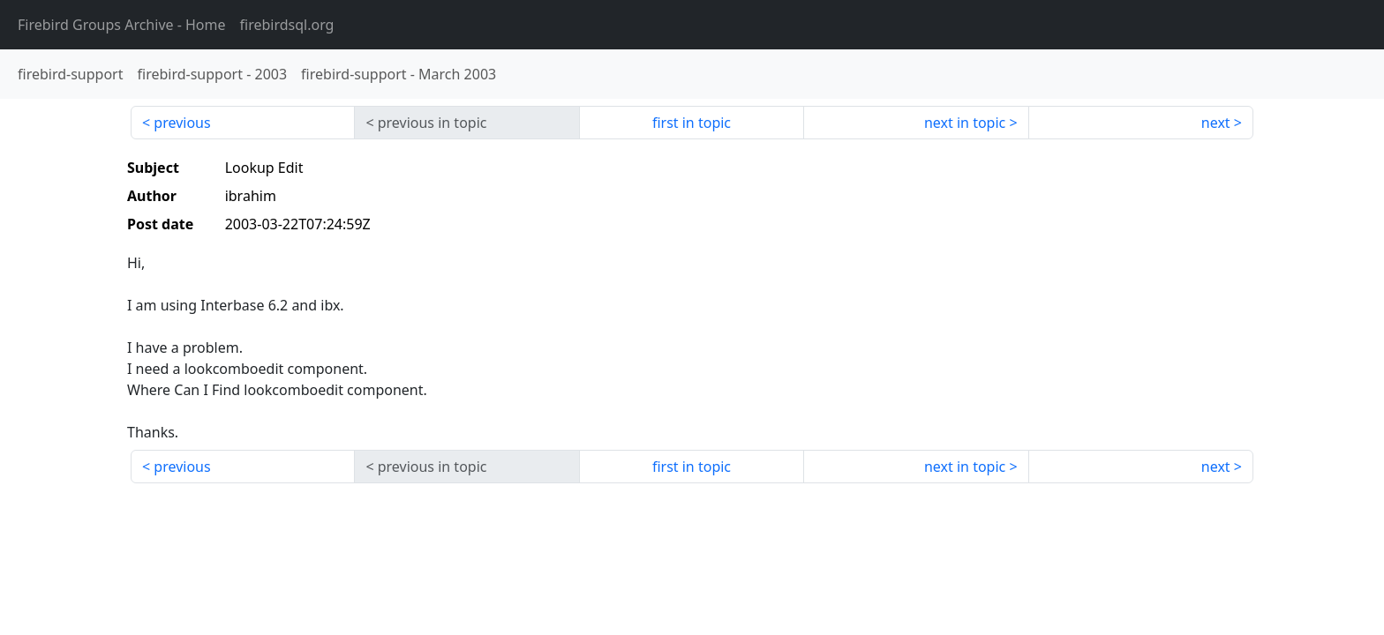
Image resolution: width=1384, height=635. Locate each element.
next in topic (964, 122)
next (1215, 122)
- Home (122, 24)
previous (182, 122)
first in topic (691, 122)
